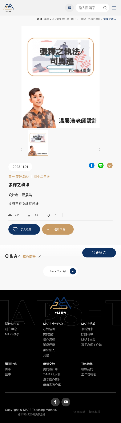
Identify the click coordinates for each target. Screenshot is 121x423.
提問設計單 (62, 19)
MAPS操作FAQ (53, 323)
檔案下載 (59, 229)
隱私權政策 (24, 414)
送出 (105, 8)
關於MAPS (12, 323)
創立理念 (11, 329)
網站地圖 (39, 414)
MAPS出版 (88, 339)
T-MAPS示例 (51, 374)
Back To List (62, 271)
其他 (46, 355)
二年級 (82, 19)
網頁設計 (79, 412)
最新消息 (87, 329)
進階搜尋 (69, 8)
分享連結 (110, 165)
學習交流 (49, 19)
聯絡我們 (87, 369)
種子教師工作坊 (91, 344)
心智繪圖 (49, 329)
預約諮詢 (87, 364)
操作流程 (49, 339)
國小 (8, 369)
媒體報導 (87, 334)
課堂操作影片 (52, 379)
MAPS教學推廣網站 (8, 8)
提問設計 (49, 334)
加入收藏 (26, 229)
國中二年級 (42, 176)
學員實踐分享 (52, 384)
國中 (73, 19)
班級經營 (49, 344)
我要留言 (99, 253)
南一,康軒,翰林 (18, 176)
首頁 (39, 19)
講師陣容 (11, 364)
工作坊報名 (88, 374)
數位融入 (49, 350)
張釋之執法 (94, 19)
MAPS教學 (12, 334)
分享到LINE (101, 165)
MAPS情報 (88, 323)
